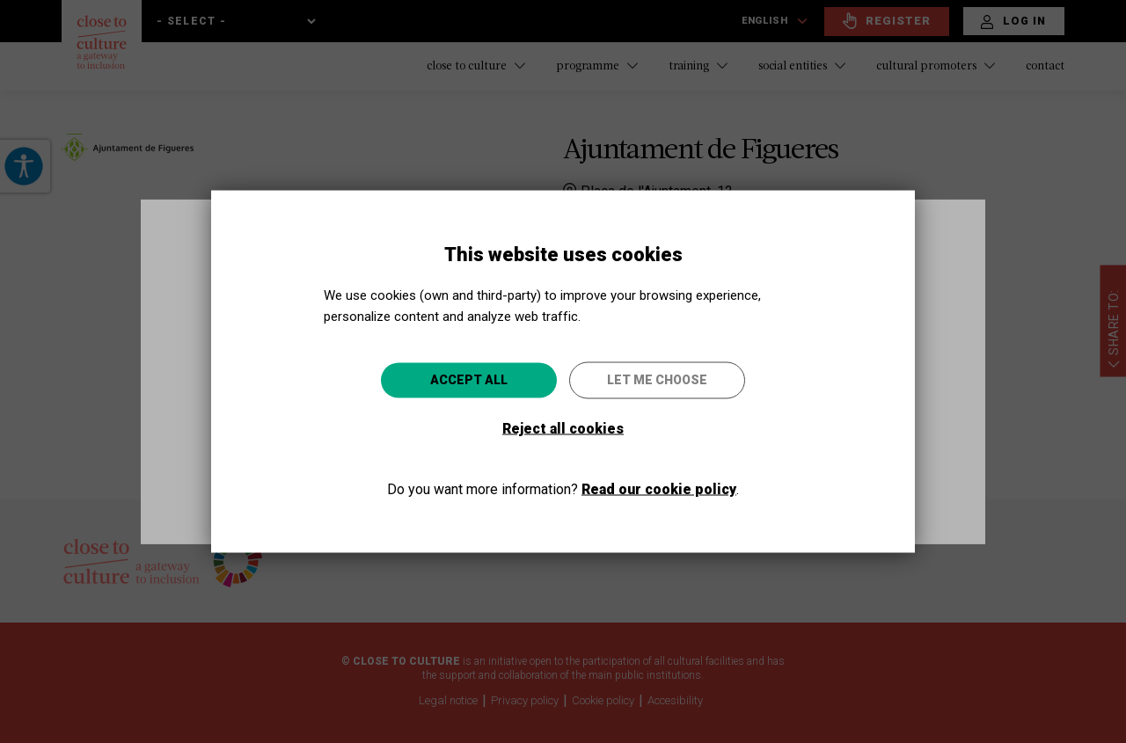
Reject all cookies (563, 427)
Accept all (469, 379)
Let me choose (657, 379)
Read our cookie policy (658, 488)
